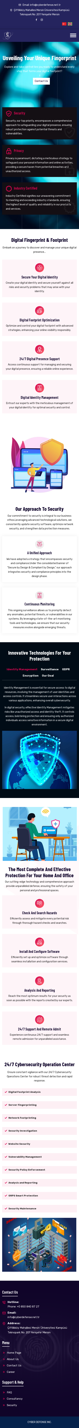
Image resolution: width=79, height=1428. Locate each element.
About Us (10, 1359)
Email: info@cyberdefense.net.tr (40, 4)
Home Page (11, 1353)
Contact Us (41, 81)
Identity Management (22, 669)
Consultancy (12, 1399)
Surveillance (50, 669)
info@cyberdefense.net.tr (23, 1315)
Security (9, 1405)
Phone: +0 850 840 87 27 (23, 1304)
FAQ (7, 1392)
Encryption (31, 675)
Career (8, 1372)
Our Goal (48, 675)
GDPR (66, 669)
